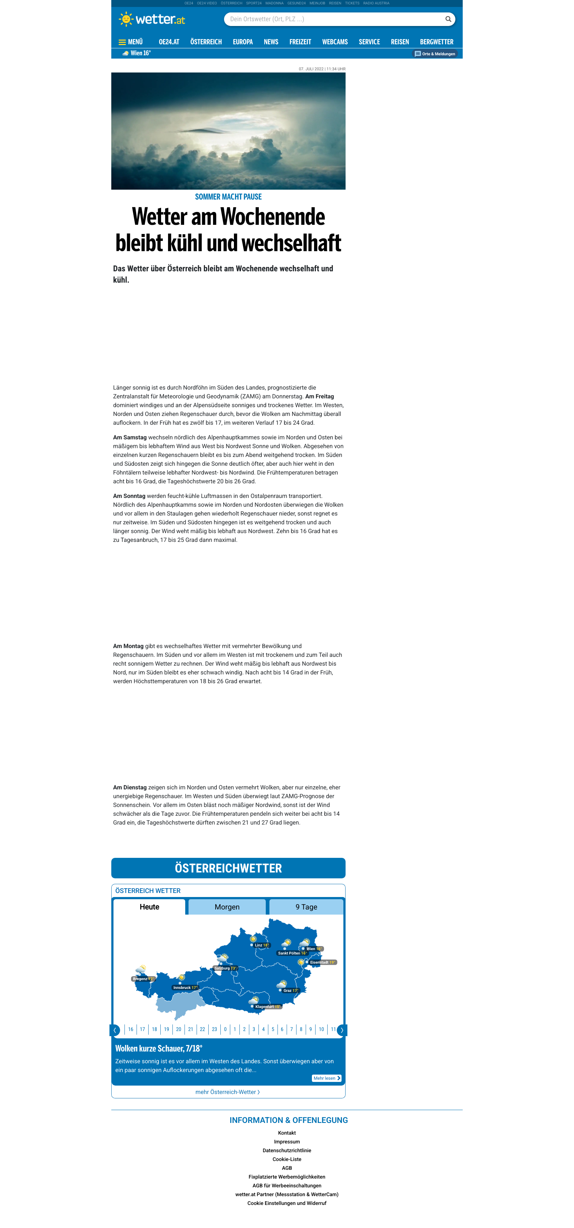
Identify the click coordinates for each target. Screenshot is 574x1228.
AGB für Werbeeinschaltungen (287, 1186)
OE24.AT (169, 42)
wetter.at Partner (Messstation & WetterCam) (287, 1195)
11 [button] (336, 1029)
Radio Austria (376, 3)
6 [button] (284, 1029)
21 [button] (193, 1029)
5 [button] (275, 1029)
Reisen (335, 3)
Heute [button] (149, 907)
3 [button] (256, 1029)
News (271, 42)
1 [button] (237, 1029)
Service (369, 42)
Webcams (335, 42)
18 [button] (157, 1029)
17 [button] (145, 1029)
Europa (243, 42)
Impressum (287, 1142)
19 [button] (169, 1029)
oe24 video (207, 3)
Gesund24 (296, 3)
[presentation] (114, 1030)
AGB (287, 1168)
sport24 (254, 3)
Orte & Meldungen (435, 54)
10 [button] (324, 1029)
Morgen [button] (227, 907)
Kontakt (287, 1133)
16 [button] (133, 1029)
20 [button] (181, 1029)
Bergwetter (437, 42)
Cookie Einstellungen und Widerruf (287, 1203)
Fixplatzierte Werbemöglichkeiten (287, 1177)
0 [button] (228, 1029)
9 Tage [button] (306, 907)
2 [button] (247, 1029)
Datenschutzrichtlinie (287, 1151)
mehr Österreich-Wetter (228, 1092)
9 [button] (313, 1029)
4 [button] (266, 1029)
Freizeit (300, 42)
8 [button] (303, 1029)
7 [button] (294, 1029)
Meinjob (317, 3)
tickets (352, 3)
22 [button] (205, 1029)
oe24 (188, 3)
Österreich (231, 3)
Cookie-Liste (287, 1159)
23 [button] (217, 1029)
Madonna (274, 3)
